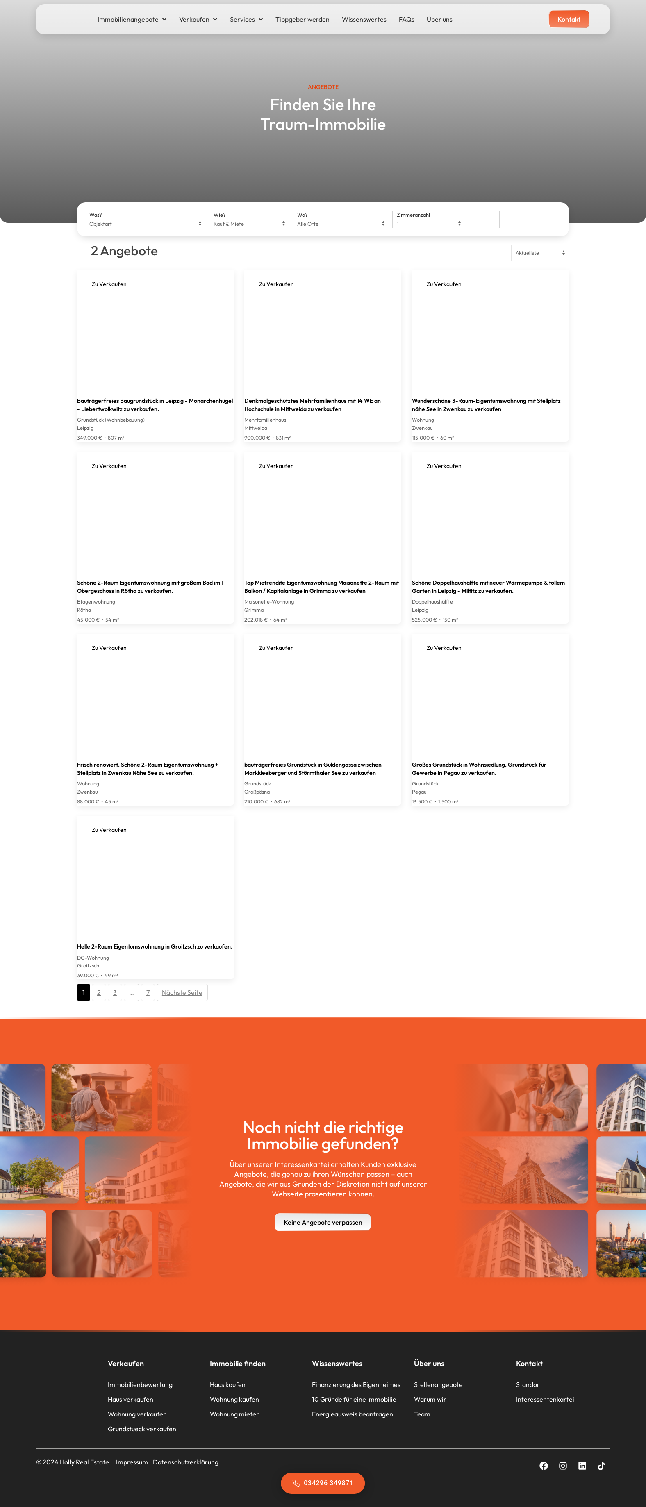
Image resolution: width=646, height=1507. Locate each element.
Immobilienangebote (132, 19)
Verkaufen (198, 19)
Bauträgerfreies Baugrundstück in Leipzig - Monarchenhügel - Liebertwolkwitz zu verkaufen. (155, 405)
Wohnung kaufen (234, 1399)
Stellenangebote (438, 1384)
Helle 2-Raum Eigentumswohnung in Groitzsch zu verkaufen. (154, 946)
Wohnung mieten (235, 1414)
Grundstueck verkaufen (142, 1429)
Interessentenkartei (545, 1399)
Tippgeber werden (302, 19)
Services (246, 19)
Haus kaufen (228, 1384)
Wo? (302, 215)
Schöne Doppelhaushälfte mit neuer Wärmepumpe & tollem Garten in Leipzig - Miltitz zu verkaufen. (488, 587)
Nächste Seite (182, 992)
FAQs (406, 19)
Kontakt (529, 1363)
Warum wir (430, 1399)
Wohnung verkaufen (137, 1414)
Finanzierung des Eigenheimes (356, 1384)
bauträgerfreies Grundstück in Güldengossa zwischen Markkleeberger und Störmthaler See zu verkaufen (313, 768)
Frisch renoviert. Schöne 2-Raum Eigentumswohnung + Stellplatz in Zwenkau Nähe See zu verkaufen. (147, 768)
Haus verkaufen (130, 1399)
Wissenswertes (364, 19)
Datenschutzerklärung (185, 1462)
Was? (95, 215)
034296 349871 (322, 1483)
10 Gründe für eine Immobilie (354, 1399)
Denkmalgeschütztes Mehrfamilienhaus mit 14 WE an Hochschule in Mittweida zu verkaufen (312, 405)
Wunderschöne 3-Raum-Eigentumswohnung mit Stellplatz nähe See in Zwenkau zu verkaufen (486, 405)
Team (422, 1414)
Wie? (219, 215)
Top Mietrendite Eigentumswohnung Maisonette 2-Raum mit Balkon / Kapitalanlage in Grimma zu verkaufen (321, 587)
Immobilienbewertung (140, 1384)
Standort (529, 1384)
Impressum (132, 1462)
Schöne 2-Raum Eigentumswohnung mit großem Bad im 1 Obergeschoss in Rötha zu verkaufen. (150, 587)
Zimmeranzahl (413, 215)
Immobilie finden (238, 1363)
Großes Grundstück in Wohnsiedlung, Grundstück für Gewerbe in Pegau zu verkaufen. (479, 768)
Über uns (440, 19)
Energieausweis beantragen (352, 1414)
